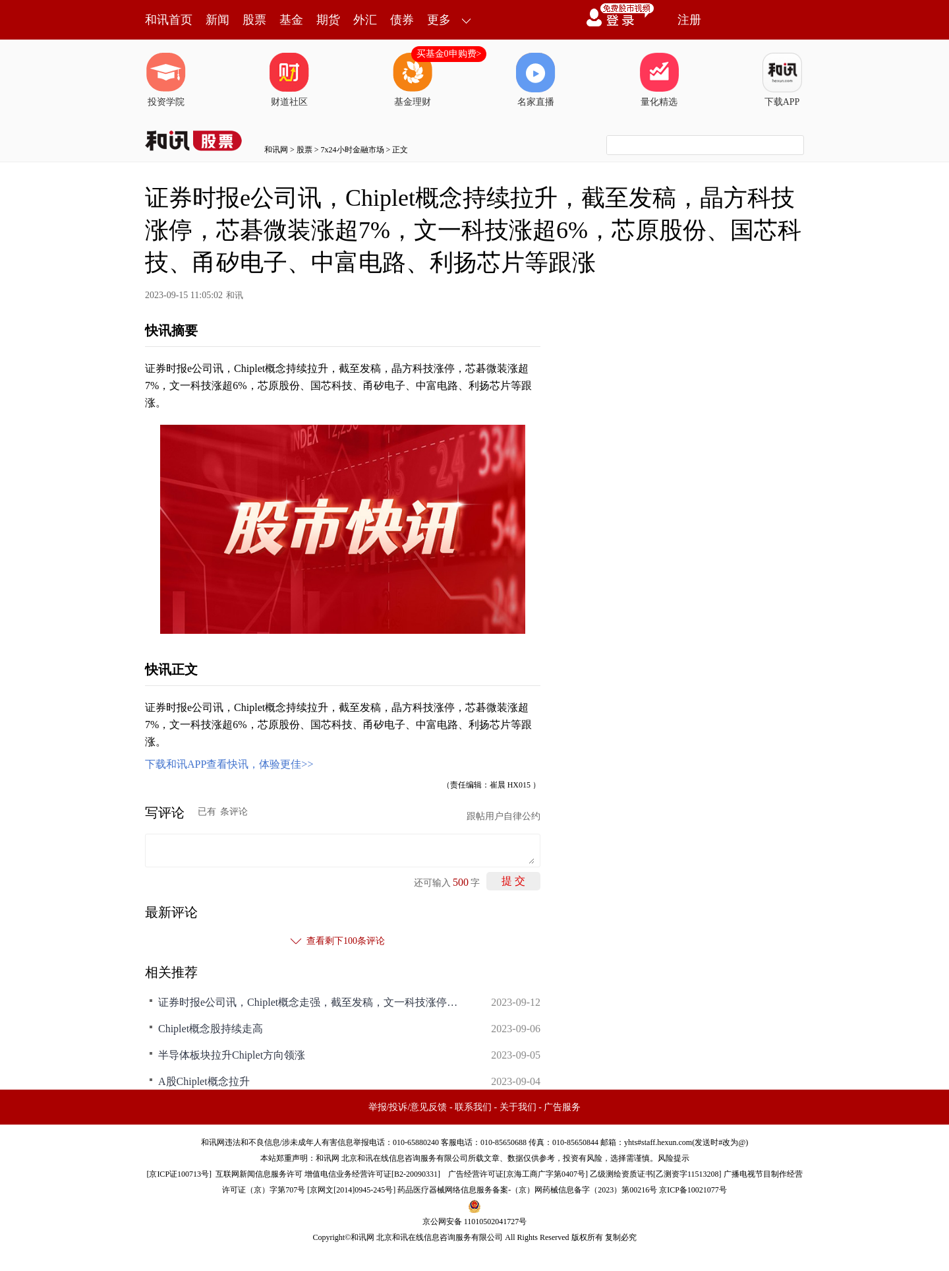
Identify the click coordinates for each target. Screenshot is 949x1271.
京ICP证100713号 (179, 1174)
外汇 (365, 19)
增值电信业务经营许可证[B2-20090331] (372, 1174)
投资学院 (166, 80)
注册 (689, 19)
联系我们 (473, 1107)
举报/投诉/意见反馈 (407, 1107)
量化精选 (659, 80)
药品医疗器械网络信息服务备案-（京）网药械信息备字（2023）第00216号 (527, 1189)
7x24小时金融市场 (352, 149)
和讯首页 (168, 19)
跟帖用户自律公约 (503, 816)
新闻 (217, 19)
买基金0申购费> (449, 54)
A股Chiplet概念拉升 (204, 1081)
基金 (291, 19)
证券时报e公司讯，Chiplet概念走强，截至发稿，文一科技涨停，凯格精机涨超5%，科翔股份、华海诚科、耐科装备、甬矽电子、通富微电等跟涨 (309, 1002)
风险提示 (673, 1158)
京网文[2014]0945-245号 (351, 1189)
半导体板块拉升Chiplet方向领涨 (231, 1055)
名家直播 (536, 80)
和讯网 (276, 149)
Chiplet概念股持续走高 (210, 1028)
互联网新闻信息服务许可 (259, 1174)
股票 (254, 19)
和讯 (234, 295)
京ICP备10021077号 (693, 1189)
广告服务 (562, 1107)
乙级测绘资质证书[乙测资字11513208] (656, 1174)
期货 (328, 19)
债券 (402, 19)
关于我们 (518, 1107)
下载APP (782, 80)
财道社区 (289, 80)
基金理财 (412, 80)
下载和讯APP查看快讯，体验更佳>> (229, 764)
